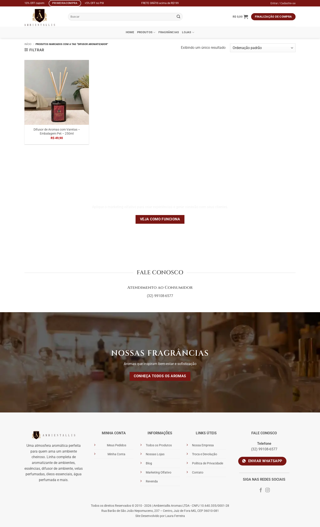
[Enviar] (178, 17)
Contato (197, 472)
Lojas (188, 32)
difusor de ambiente (57, 468)
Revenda (152, 481)
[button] (240, 17)
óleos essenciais (59, 474)
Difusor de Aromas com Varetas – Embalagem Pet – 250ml (57, 132)
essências (32, 468)
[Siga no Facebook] (260, 490)
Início (28, 44)
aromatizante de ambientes (53, 463)
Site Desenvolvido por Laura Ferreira (160, 516)
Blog (149, 463)
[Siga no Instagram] (267, 490)
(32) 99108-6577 (160, 296)
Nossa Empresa (203, 445)
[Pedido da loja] (263, 47)
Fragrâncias (168, 32)
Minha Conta (116, 454)
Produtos (146, 32)
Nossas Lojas (155, 454)
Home (130, 32)
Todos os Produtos (159, 445)
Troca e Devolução (204, 454)
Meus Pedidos (116, 445)
